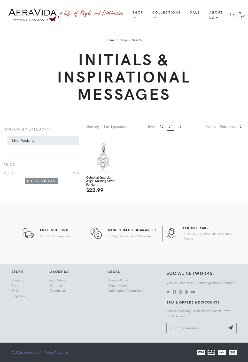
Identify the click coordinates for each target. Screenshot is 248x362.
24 (170, 126)
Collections (166, 14)
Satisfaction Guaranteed (126, 290)
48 (180, 126)
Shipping (17, 280)
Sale (195, 12)
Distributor (58, 290)
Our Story (57, 280)
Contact (56, 285)
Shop (137, 14)
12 (161, 126)
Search (137, 40)
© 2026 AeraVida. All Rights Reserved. (40, 352)
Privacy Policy (118, 280)
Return (16, 285)
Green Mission (119, 285)
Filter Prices (41, 180)
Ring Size (18, 295)
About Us (216, 15)
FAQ (14, 290)
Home (110, 40)
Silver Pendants (22, 140)
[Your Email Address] (196, 328)
